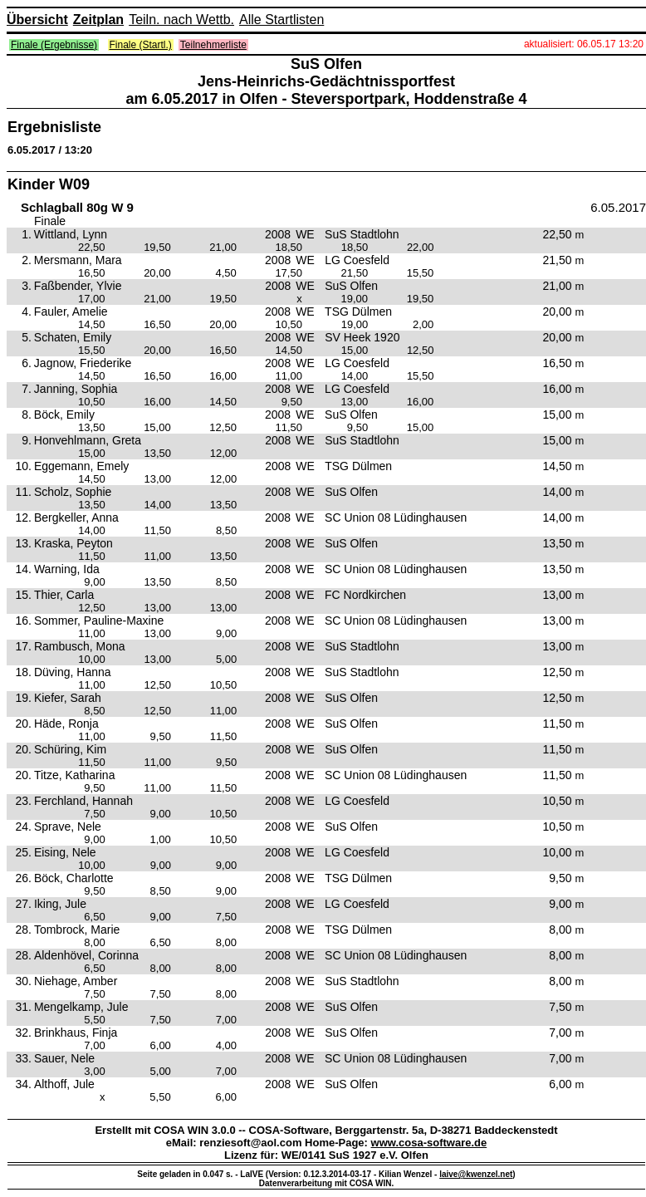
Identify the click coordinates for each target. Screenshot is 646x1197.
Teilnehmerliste (213, 45)
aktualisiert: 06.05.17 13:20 (584, 44)
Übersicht (37, 19)
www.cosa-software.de (429, 1142)
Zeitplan (98, 19)
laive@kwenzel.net (475, 1174)
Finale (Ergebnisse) (54, 45)
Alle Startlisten (281, 19)
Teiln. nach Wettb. (181, 19)
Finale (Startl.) (141, 45)
